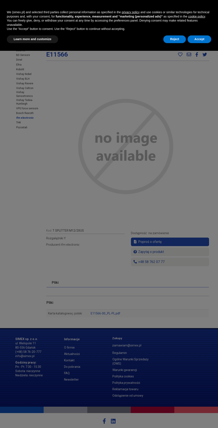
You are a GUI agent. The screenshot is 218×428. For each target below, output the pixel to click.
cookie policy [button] (196, 393)
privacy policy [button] (131, 389)
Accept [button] (199, 416)
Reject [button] (174, 416)
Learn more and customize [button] (32, 416)
